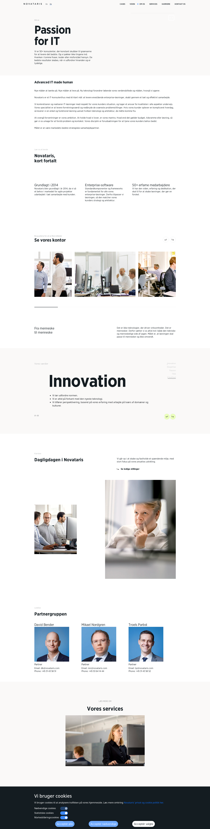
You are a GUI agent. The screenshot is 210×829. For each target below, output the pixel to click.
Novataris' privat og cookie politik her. (143, 802)
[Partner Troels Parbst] (146, 648)
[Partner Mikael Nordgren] (98, 648)
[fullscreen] (171, 17)
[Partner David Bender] (51, 648)
